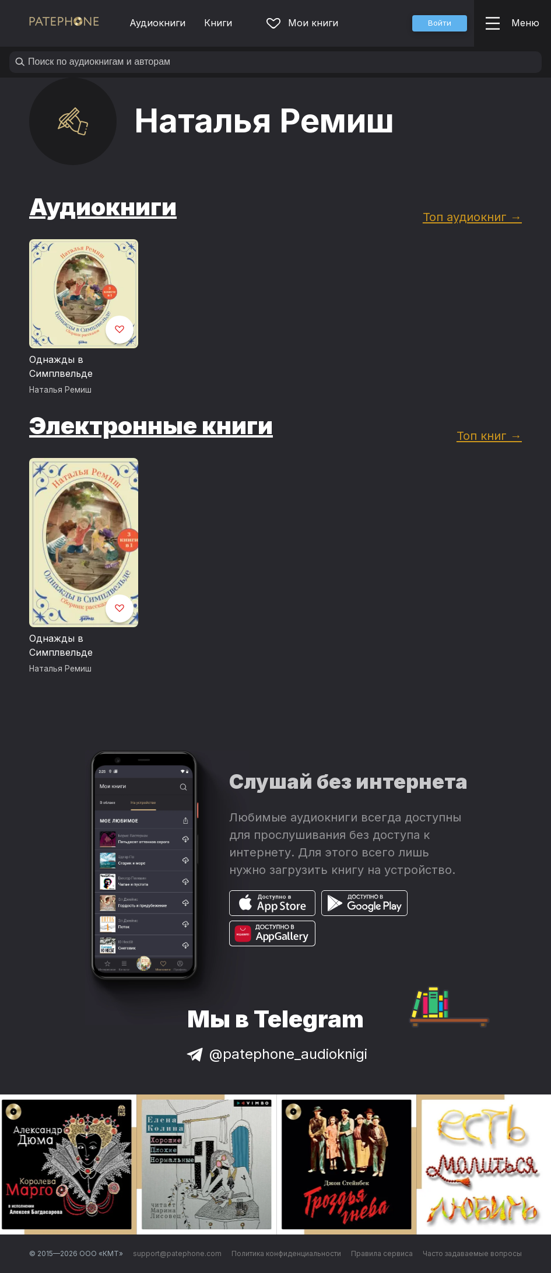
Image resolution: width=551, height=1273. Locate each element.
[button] (439, 23)
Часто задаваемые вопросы (472, 1253)
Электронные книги (151, 425)
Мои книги (302, 23)
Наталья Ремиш (60, 389)
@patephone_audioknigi (275, 1053)
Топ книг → (489, 435)
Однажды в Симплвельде (61, 366)
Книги (218, 23)
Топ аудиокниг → (472, 216)
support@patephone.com (177, 1253)
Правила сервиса (382, 1253)
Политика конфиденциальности (286, 1253)
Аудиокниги (157, 23)
